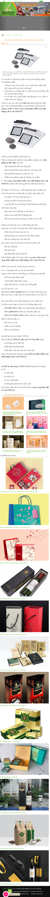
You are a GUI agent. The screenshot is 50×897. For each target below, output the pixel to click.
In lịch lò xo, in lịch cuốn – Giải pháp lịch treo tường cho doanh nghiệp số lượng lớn (12, 432)
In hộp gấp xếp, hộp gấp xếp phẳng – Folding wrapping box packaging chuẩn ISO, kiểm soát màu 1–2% (12, 413)
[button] (3, 16)
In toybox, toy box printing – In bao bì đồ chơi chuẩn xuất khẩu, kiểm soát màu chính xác (36, 451)
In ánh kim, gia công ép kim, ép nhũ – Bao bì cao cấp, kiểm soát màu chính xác (12, 451)
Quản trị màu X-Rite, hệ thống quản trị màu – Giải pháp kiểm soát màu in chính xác (36, 432)
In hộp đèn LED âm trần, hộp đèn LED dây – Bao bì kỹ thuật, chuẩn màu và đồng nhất (36, 413)
